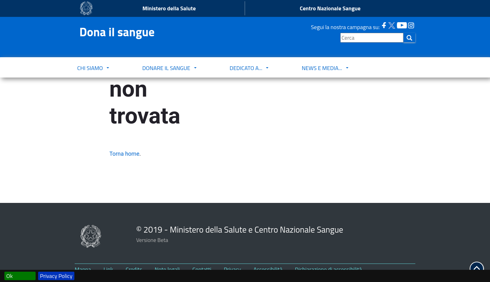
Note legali (167, 269)
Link (108, 269)
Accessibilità (267, 269)
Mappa (83, 269)
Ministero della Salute (169, 8)
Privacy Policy (56, 276)
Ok (9, 276)
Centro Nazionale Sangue (330, 8)
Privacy (232, 269)
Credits (134, 269)
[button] (477, 269)
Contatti (202, 269)
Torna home (124, 153)
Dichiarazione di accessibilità (328, 269)
